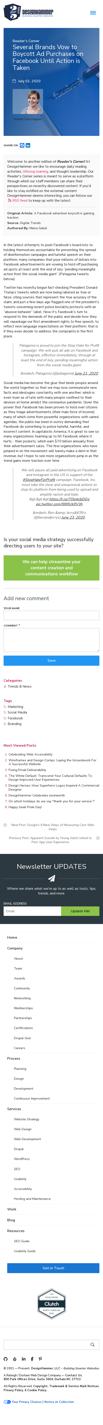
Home (12, 937)
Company (15, 948)
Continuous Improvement (32, 1098)
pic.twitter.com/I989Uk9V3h (59, 504)
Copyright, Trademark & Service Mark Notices (66, 1386)
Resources (16, 1230)
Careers (19, 1048)
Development (23, 1088)
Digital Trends (30, 223)
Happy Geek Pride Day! (25, 807)
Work (11, 1209)
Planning (20, 1069)
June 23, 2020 (73, 517)
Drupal (19, 1149)
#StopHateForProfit (39, 479)
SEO (17, 1169)
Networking (22, 998)
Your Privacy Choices (26, 1402)
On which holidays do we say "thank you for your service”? (52, 801)
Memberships (23, 1008)
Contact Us (73, 1375)
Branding (14, 724)
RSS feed (19, 200)
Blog (11, 1220)
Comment (11, 625)
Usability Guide (25, 1251)
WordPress (22, 1159)
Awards (19, 978)
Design (19, 1079)
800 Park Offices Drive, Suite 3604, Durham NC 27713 (42, 1379)
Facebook (15, 718)
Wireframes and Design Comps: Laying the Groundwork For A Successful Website (52, 762)
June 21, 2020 (86, 373)
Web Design (23, 1129)
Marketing (15, 706)
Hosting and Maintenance (32, 1199)
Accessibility (23, 1189)
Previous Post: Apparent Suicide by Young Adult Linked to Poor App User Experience (50, 840)
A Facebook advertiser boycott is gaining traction (50, 215)
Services (14, 1109)
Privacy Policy (13, 1390)
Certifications (23, 1028)
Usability (20, 1179)
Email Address (15, 904)
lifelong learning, (36, 171)
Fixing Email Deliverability (27, 770)
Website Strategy (26, 1119)
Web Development (27, 1139)
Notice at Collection (59, 1402)
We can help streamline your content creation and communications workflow (51, 568)
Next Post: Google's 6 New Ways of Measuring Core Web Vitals (52, 827)
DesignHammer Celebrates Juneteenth (37, 795)
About (18, 958)
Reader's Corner (26, 41)
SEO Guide (22, 1241)
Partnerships (23, 1018)
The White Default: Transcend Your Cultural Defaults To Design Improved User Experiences (50, 777)
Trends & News (20, 686)
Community (22, 988)
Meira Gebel (38, 228)
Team (18, 968)
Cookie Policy (36, 1390)
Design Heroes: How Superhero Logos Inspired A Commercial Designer (54, 787)
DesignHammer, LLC (45, 1368)
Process (13, 1058)
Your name (12, 608)
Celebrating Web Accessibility (30, 754)
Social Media (17, 712)
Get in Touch (53, 1268)
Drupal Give (22, 1038)
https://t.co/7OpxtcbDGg (69, 499)
